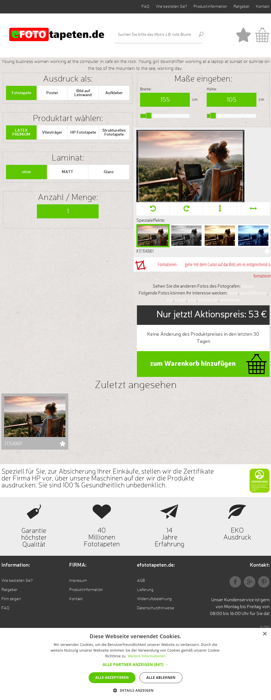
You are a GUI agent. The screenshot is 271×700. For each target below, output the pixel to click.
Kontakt (263, 7)
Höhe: (212, 89)
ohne (26, 172)
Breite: (146, 89)
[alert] (135, 664)
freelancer (208, 300)
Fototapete (21, 93)
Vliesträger (52, 132)
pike (192, 300)
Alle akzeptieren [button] (112, 677)
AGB (141, 581)
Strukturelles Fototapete (114, 132)
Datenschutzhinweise (155, 608)
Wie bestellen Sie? (171, 7)
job (170, 300)
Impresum (78, 581)
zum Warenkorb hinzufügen (193, 364)
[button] (136, 664)
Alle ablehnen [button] (161, 677)
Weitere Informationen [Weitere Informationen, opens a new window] (146, 656)
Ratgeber (242, 7)
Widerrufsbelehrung (154, 599)
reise (233, 293)
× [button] (264, 634)
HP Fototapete (83, 132)
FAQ (146, 7)
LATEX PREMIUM (21, 132)
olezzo (247, 286)
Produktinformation (210, 7)
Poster (52, 93)
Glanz (109, 172)
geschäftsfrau (253, 293)
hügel (180, 300)
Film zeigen (11, 599)
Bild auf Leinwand (83, 93)
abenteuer (230, 300)
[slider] (149, 115)
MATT (67, 172)
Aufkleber (114, 93)
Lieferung (145, 590)
